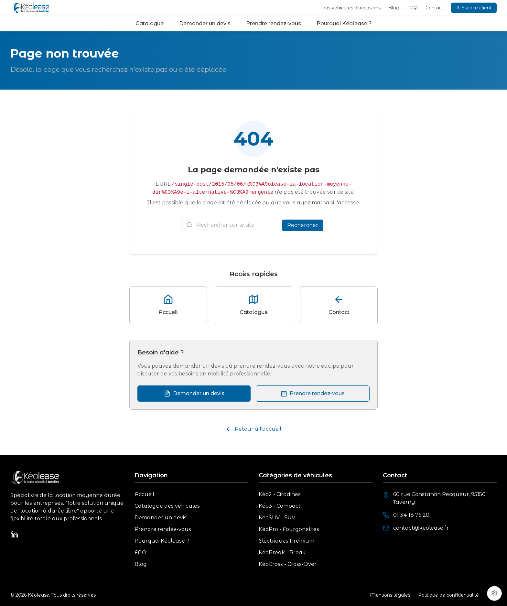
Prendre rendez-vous (273, 23)
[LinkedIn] (14, 534)
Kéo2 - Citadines (280, 494)
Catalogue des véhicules (167, 506)
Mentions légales (390, 595)
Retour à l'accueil (253, 429)
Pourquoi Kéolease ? (344, 23)
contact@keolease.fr (421, 528)
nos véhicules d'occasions (351, 8)
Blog (393, 8)
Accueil (144, 494)
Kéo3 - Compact (280, 506)
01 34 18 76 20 (411, 515)
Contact (434, 8)
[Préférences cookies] (494, 593)
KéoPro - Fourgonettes (289, 529)
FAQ (412, 8)
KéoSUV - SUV (277, 517)
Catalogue (149, 23)
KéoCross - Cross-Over (288, 564)
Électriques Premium (286, 541)
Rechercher (302, 225)
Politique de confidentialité (448, 595)
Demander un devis (205, 23)
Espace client (473, 8)
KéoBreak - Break (282, 552)
